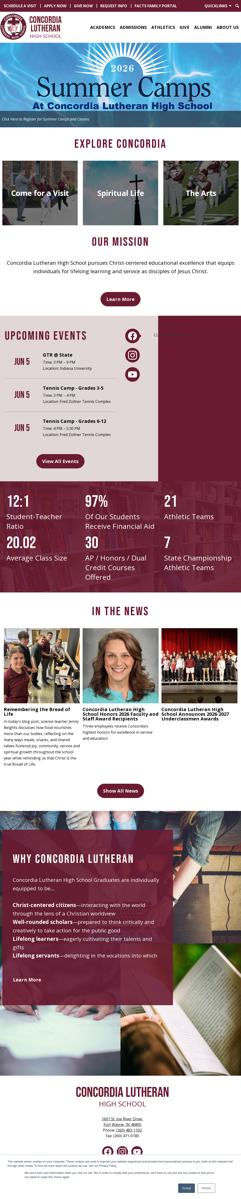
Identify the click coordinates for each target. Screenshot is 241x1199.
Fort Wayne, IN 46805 (122, 1121)
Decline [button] (206, 1188)
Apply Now (55, 5)
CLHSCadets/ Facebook (174, 335)
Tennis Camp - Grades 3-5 (73, 388)
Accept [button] (186, 1188)
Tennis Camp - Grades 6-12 (74, 421)
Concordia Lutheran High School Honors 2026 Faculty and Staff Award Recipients (121, 714)
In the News (120, 611)
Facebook (107, 1152)
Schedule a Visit (20, 5)
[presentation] (132, 336)
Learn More (120, 299)
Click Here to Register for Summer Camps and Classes (45, 119)
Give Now (83, 5)
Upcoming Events (46, 336)
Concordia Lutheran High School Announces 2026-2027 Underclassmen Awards (195, 714)
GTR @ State (57, 355)
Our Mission (120, 242)
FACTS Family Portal (156, 5)
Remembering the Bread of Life (37, 711)
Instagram (122, 1152)
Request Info (113, 5)
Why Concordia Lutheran (73, 859)
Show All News (120, 791)
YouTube (137, 1152)
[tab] (132, 336)
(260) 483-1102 (129, 1130)
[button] (102, 27)
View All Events (60, 461)
